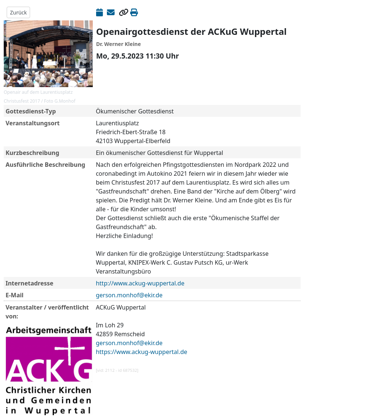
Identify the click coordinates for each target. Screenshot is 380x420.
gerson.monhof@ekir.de (129, 295)
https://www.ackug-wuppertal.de (141, 352)
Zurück (18, 12)
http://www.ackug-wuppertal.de (140, 283)
